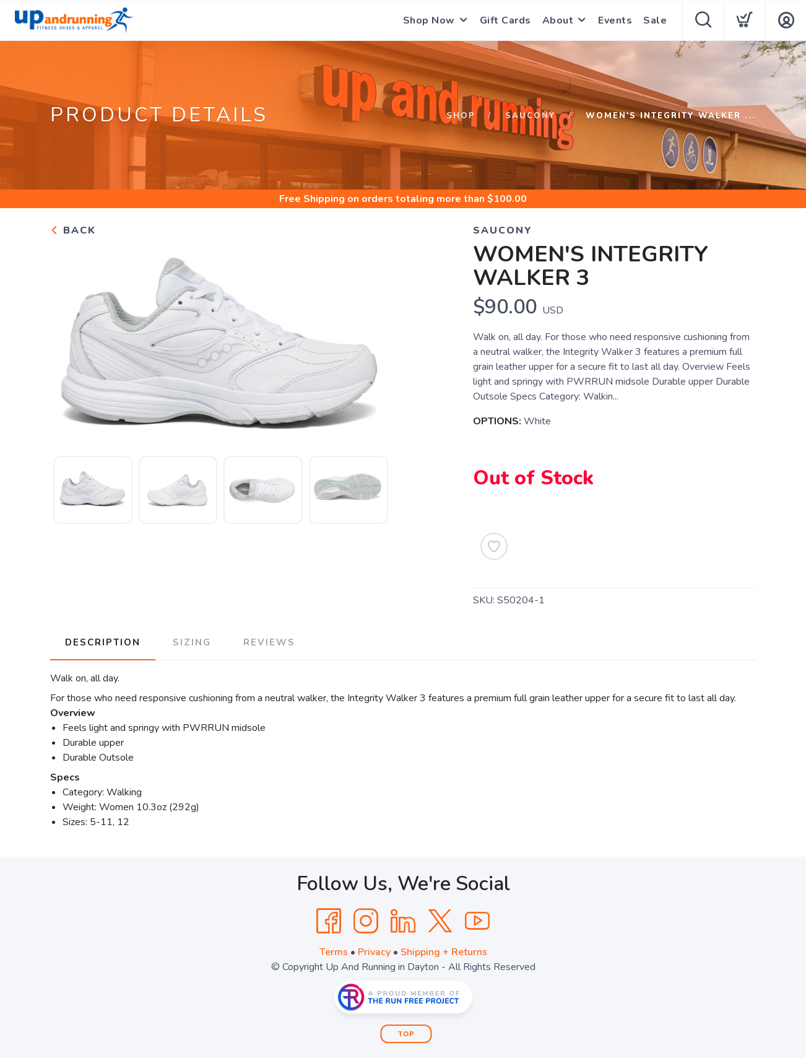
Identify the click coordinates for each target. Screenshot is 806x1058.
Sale (655, 20)
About (558, 20)
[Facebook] (328, 921)
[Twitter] (440, 921)
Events (615, 20)
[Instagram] (365, 921)
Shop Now (429, 20)
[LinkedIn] (403, 921)
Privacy (374, 952)
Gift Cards (505, 20)
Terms (333, 952)
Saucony (530, 115)
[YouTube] (477, 921)
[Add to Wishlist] (494, 546)
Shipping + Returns (444, 952)
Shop (460, 115)
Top (406, 1034)
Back (73, 230)
